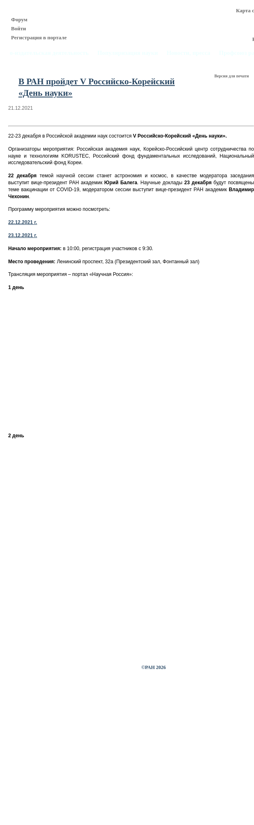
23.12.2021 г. (22, 235)
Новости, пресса (189, 53)
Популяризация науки (128, 53)
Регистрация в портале (39, 37)
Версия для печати (232, 76)
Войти (18, 28)
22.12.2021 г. (22, 222)
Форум (19, 19)
